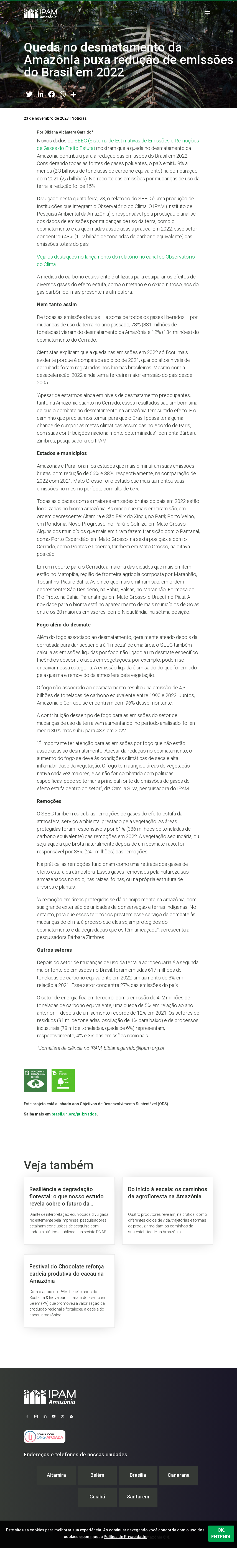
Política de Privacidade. (125, 1536)
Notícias (79, 118)
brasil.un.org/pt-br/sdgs (74, 1114)
